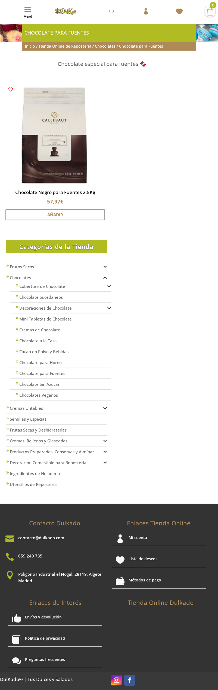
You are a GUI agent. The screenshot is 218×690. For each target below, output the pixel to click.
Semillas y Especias (28, 419)
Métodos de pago (145, 580)
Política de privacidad (45, 638)
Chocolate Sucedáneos (41, 297)
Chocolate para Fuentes (42, 373)
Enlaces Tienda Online (159, 523)
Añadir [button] (55, 214)
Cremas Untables (26, 408)
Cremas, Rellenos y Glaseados (38, 440)
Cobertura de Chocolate (42, 286)
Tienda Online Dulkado (161, 602)
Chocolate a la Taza (38, 340)
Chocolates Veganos (38, 395)
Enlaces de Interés (55, 602)
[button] (10, 89)
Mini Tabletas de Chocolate (45, 319)
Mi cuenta (138, 537)
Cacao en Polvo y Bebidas (43, 351)
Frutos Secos (22, 266)
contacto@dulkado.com (41, 537)
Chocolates (105, 46)
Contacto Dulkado (54, 523)
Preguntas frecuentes (45, 659)
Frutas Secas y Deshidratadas (38, 430)
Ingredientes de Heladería (35, 473)
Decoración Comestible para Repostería (48, 462)
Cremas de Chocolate (39, 329)
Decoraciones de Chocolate (45, 308)
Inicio (30, 46)
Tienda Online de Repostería (65, 46)
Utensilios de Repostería (33, 484)
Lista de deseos (143, 558)
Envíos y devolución (43, 617)
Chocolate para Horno (40, 362)
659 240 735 (30, 556)
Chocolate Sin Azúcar (39, 384)
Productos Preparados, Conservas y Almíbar (52, 451)
